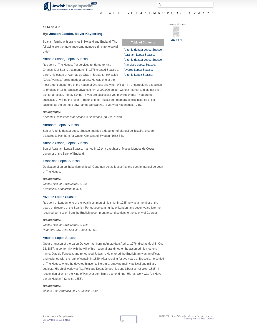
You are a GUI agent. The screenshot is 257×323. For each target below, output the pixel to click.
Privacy (187, 318)
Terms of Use (198, 318)
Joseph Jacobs (61, 34)
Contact (210, 318)
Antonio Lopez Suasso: (138, 74)
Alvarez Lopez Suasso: (138, 69)
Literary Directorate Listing (56, 320)
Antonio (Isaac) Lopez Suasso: (143, 49)
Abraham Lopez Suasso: (139, 54)
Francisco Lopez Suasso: (140, 64)
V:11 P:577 (176, 38)
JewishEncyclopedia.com (70, 6)
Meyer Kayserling (88, 34)
